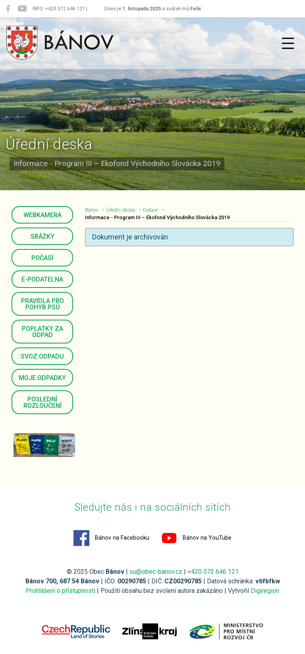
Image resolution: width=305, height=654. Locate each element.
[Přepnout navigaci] (288, 43)
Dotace (150, 210)
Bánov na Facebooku (111, 538)
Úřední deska (120, 210)
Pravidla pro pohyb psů (42, 304)
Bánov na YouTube (196, 538)
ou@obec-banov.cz (155, 571)
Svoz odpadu (42, 356)
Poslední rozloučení (42, 402)
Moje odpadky (42, 378)
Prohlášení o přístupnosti (60, 590)
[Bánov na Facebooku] (8, 9)
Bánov (91, 210)
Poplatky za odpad (42, 332)
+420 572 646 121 (213, 571)
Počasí (42, 258)
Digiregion (265, 590)
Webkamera (42, 215)
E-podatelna (42, 279)
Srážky (42, 236)
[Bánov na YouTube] (22, 9)
